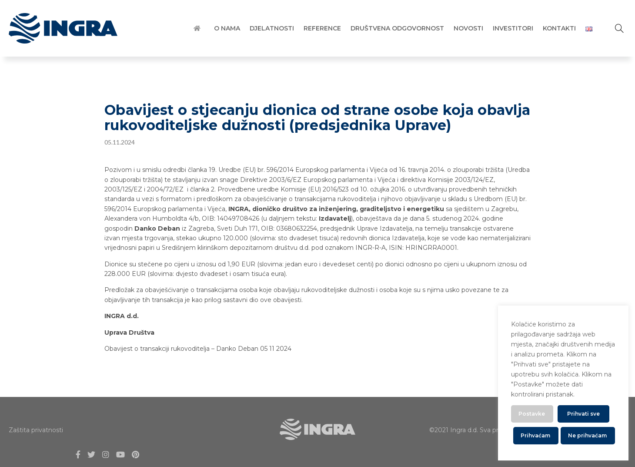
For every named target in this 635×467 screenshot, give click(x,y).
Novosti (468, 28)
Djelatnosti (272, 28)
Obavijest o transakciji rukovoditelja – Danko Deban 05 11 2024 (197, 349)
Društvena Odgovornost (397, 28)
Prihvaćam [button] (535, 435)
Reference (322, 28)
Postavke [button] (531, 413)
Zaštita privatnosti (36, 430)
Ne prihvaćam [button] (587, 435)
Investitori (513, 28)
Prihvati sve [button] (583, 413)
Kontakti (559, 28)
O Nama (227, 28)
